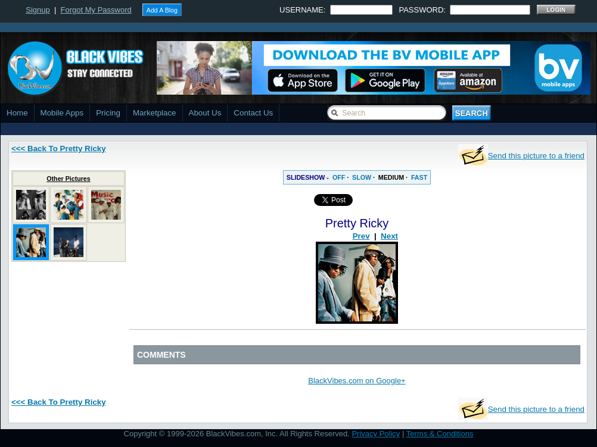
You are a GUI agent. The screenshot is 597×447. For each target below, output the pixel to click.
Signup (37, 9)
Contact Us (253, 112)
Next (389, 236)
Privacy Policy (376, 433)
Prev (361, 236)
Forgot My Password (96, 9)
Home (17, 112)
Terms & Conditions (440, 433)
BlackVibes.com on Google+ (356, 380)
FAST (419, 177)
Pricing (108, 112)
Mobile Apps (62, 112)
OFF (338, 177)
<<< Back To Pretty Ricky (58, 148)
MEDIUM (391, 177)
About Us (205, 112)
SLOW (361, 177)
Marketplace (154, 112)
